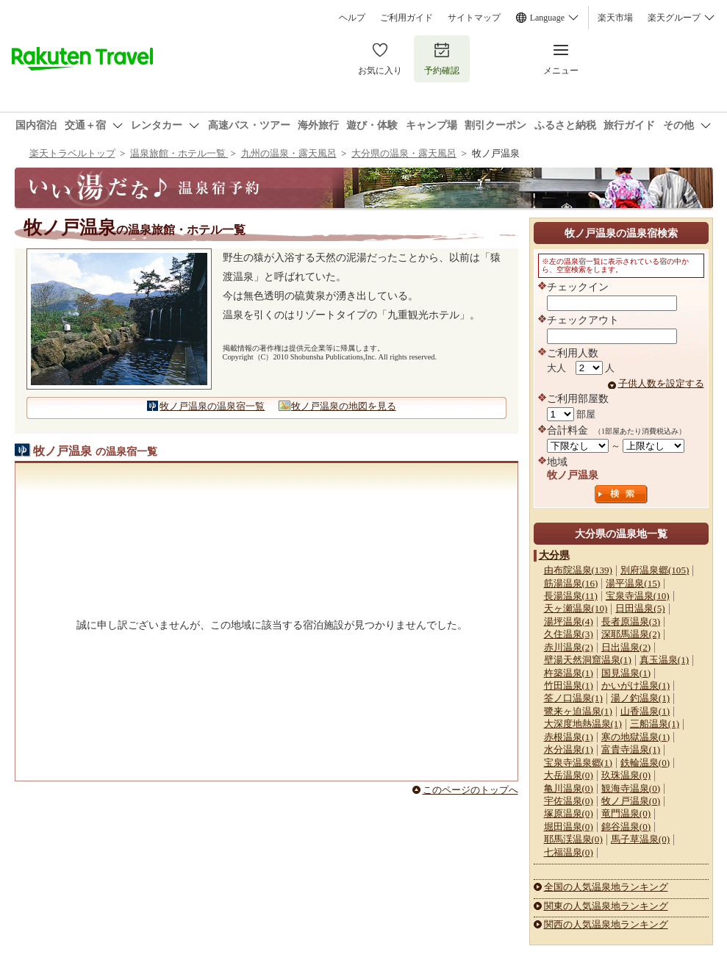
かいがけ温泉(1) (635, 685)
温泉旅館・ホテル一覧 (179, 153)
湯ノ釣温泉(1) (640, 697)
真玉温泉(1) (664, 659)
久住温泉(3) (568, 634)
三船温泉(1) (654, 723)
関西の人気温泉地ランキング (606, 924)
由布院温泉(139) (578, 570)
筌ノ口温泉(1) (573, 697)
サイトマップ (474, 17)
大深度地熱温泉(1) (583, 723)
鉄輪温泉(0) (645, 762)
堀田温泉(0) (568, 826)
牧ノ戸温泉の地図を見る (343, 406)
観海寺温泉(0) (630, 788)
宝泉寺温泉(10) (638, 595)
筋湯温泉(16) (571, 583)
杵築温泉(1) (568, 672)
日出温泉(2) (626, 647)
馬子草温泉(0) (640, 839)
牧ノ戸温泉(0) (630, 800)
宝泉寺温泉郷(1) (578, 762)
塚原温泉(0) (568, 813)
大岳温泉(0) (568, 775)
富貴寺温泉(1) (630, 749)
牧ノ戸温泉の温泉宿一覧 (212, 406)
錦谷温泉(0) (626, 826)
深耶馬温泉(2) (630, 634)
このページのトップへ (470, 789)
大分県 (554, 555)
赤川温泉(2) (568, 647)
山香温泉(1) (645, 711)
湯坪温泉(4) (568, 621)
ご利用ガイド (406, 17)
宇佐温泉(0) (568, 800)
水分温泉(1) (568, 749)
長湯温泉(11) (571, 595)
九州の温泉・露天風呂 (289, 153)
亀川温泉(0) (568, 788)
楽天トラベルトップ (72, 153)
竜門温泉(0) (626, 813)
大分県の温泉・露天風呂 (403, 153)
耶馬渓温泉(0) (573, 839)
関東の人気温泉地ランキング (606, 905)
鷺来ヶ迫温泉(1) (578, 711)
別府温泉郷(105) (654, 570)
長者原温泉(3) (630, 621)
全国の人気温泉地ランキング (606, 886)
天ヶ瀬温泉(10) (576, 608)
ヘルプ (352, 17)
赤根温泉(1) (568, 736)
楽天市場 (615, 17)
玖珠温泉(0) (626, 775)
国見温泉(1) (626, 672)
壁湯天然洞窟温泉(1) (587, 659)
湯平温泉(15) (633, 583)
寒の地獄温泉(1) (635, 736)
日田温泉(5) (640, 608)
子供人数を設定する (661, 383)
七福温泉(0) (568, 852)
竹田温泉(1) (568, 685)
